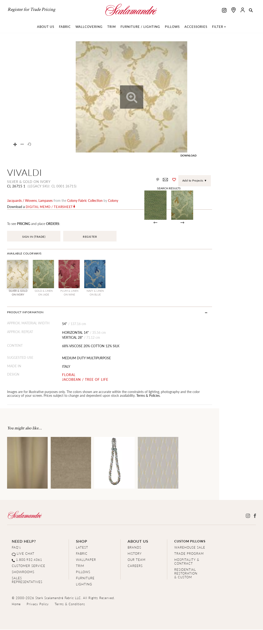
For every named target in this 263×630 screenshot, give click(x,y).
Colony (113, 201)
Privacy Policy (38, 604)
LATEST (82, 548)
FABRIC (82, 554)
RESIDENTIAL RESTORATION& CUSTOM (185, 574)
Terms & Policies (102, 395)
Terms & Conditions (70, 604)
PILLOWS (83, 572)
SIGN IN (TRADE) (34, 237)
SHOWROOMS (23, 572)
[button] (251, 10)
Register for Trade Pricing (31, 9)
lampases (45, 201)
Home (16, 604)
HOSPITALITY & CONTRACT (186, 562)
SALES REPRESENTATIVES (27, 580)
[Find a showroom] (233, 10)
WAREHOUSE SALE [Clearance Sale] (189, 548)
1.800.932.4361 (29, 560)
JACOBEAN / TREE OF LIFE (96, 380)
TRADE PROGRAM (189, 554)
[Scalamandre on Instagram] (224, 10)
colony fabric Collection (85, 201)
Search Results (207, 188)
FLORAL (80, 375)
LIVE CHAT (25, 554)
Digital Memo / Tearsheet (49, 207)
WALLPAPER (86, 560)
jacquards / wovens (22, 201)
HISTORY (135, 554)
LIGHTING (84, 585)
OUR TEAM (137, 560)
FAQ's (16, 548)
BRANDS (134, 548)
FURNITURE (85, 578)
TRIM (80, 566)
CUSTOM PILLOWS (189, 542)
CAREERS (135, 566)
